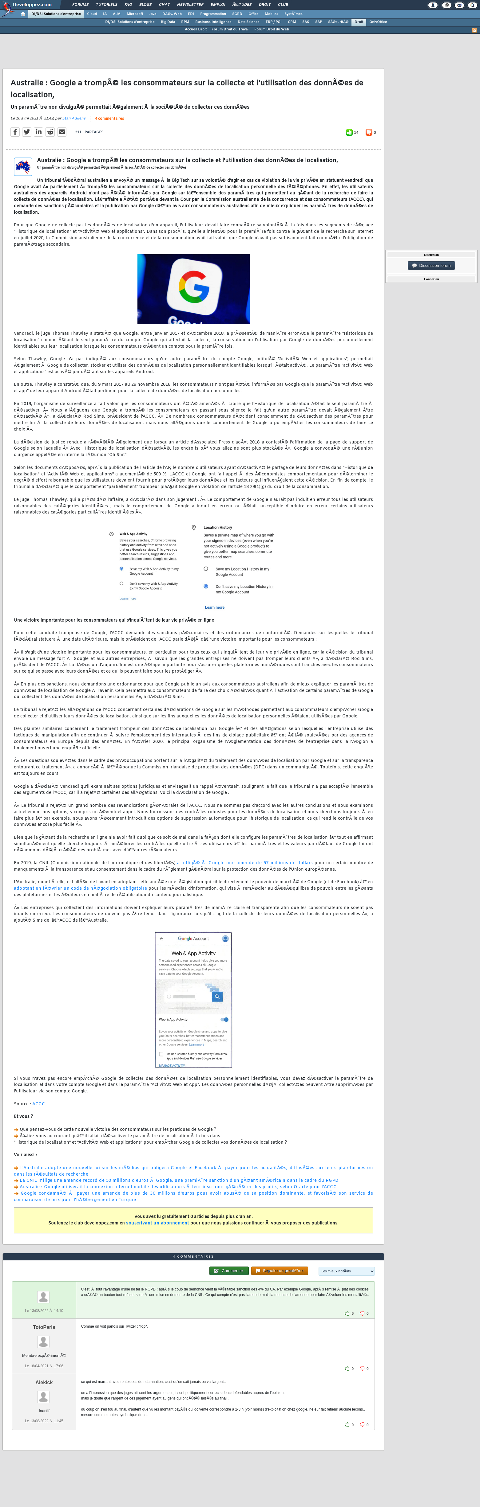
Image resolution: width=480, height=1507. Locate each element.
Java (152, 14)
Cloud (92, 14)
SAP (318, 22)
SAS (305, 22)
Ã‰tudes (242, 4)
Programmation (213, 14)
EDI (191, 14)
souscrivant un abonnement (157, 1223)
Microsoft (135, 14)
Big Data (168, 22)
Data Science (249, 22)
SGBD (237, 14)
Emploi (218, 4)
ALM (117, 14)
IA (105, 14)
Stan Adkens (73, 118)
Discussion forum (431, 265)
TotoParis (44, 1327)
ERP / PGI (274, 22)
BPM (185, 22)
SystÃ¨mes (293, 14)
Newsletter (190, 4)
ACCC (38, 1104)
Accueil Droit (196, 29)
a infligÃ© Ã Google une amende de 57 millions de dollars (245, 863)
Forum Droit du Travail (230, 29)
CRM (292, 22)
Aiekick (44, 1382)
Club (282, 4)
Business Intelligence (213, 22)
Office (253, 14)
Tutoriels (106, 4)
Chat (164, 4)
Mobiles (271, 14)
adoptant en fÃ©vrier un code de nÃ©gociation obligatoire (80, 889)
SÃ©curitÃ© (338, 22)
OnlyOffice (378, 22)
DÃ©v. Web (172, 14)
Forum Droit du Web (271, 29)
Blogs (145, 4)
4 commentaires (109, 118)
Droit (264, 4)
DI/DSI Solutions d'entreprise (56, 14)
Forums (80, 4)
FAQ (128, 4)
